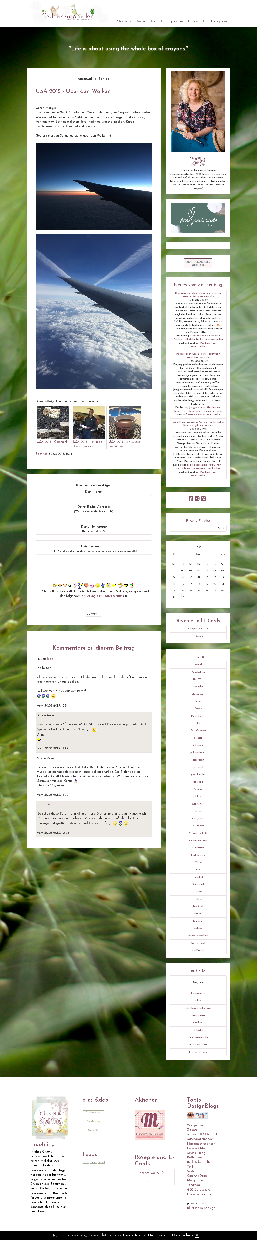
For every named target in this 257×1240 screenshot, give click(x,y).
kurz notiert (198, 804)
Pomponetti (198, 1015)
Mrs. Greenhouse (198, 1052)
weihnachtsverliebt (198, 935)
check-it (198, 701)
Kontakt (156, 21)
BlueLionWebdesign (201, 1208)
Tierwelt (198, 913)
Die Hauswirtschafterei (198, 1008)
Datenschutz (197, 21)
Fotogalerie (219, 21)
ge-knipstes (198, 745)
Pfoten (198, 862)
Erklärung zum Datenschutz (102, 596)
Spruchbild (198, 884)
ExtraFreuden (198, 730)
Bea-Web (198, 679)
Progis (198, 869)
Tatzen (198, 899)
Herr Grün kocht (198, 1044)
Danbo (198, 708)
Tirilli (190, 1167)
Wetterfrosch (198, 943)
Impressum (175, 21)
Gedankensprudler (200, 1194)
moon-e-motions (198, 840)
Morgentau (195, 1180)
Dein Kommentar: (94, 549)
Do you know (198, 716)
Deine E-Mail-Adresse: (93, 509)
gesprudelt (198, 760)
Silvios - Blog (196, 1153)
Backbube (198, 1022)
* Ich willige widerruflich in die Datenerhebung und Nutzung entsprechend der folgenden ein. (94, 594)
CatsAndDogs (197, 1176)
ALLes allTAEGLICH (202, 1134)
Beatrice (41, 454)
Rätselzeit (198, 877)
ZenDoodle (198, 950)
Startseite (124, 21)
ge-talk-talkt (198, 774)
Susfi (190, 1171)
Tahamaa (193, 1185)
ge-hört (198, 738)
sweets (198, 891)
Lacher (198, 811)
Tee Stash (198, 906)
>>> (223, 554)
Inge (50, 659)
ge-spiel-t (198, 767)
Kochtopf (198, 796)
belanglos (198, 686)
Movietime (198, 848)
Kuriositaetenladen (198, 1037)
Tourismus (198, 921)
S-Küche (198, 1030)
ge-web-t (198, 782)
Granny (198, 789)
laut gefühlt (198, 818)
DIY (198, 723)
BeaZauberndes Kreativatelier (203, 414)
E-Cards (198, 636)
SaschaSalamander (200, 1139)
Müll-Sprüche (198, 855)
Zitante (192, 1130)
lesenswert (198, 826)
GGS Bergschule (198, 1189)
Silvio (198, 1000)
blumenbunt (198, 694)
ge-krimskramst (198, 752)
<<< (173, 554)
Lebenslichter (196, 1148)
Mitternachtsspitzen (201, 1143)
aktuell (198, 664)
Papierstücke (198, 993)
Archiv (141, 21)
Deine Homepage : (94, 529)
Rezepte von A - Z (198, 628)
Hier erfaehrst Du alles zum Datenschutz (158, 1235)
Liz (48, 804)
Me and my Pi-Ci (198, 833)
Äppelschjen (198, 672)
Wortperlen (195, 1125)
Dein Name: (93, 492)
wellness (198, 928)
